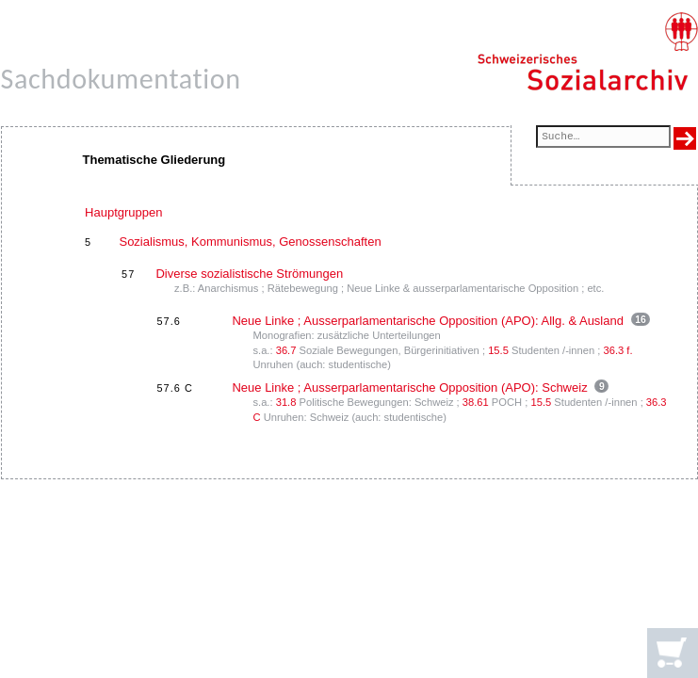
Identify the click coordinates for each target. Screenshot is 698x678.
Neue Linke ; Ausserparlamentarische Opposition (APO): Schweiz (409, 387)
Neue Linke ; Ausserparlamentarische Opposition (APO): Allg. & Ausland (428, 321)
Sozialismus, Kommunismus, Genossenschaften (250, 241)
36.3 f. (618, 350)
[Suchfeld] (603, 138)
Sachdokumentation (121, 78)
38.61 (476, 402)
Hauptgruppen (123, 212)
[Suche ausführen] (685, 138)
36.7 (286, 350)
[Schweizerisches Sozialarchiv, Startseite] (587, 51)
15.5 (498, 350)
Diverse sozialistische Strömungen (249, 273)
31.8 (286, 402)
